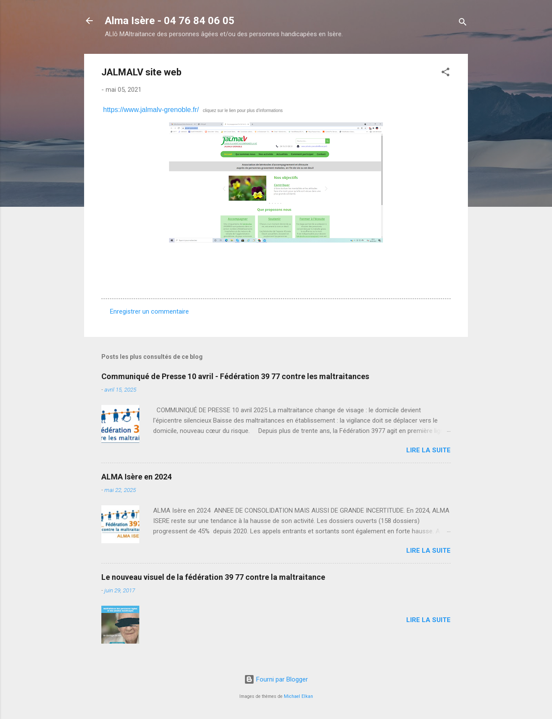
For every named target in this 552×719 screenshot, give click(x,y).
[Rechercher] (463, 23)
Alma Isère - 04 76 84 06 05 (170, 21)
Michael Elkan (298, 696)
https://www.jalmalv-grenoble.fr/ (151, 109)
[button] (445, 73)
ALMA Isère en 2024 (136, 476)
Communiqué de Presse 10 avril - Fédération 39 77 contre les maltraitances (235, 376)
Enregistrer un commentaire (149, 311)
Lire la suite (428, 450)
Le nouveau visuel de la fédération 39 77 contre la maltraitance (213, 577)
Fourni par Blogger (276, 679)
